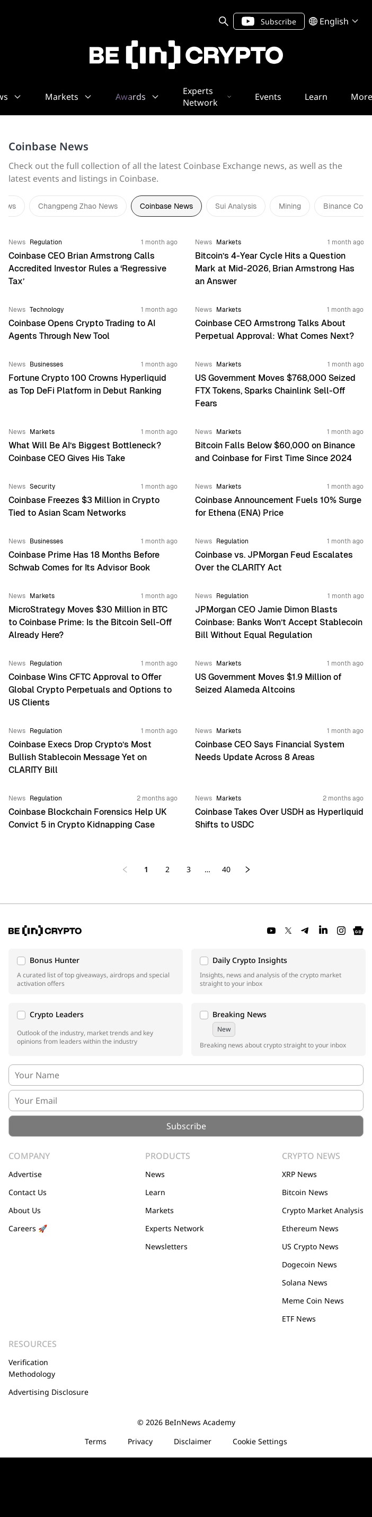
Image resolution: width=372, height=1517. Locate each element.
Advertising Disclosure (48, 1392)
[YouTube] (271, 930)
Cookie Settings (260, 1441)
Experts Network (174, 1228)
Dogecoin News (309, 1264)
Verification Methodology (31, 1368)
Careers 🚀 (27, 1228)
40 (226, 869)
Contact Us (27, 1192)
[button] (95, 971)
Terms (96, 1441)
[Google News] (358, 930)
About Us (24, 1210)
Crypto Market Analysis (323, 1210)
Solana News (304, 1282)
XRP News (299, 1174)
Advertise (25, 1174)
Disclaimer (192, 1441)
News (155, 1174)
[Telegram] (305, 930)
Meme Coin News (313, 1301)
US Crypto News (310, 1246)
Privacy (140, 1441)
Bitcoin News (305, 1192)
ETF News (299, 1319)
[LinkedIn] (323, 930)
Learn (155, 1192)
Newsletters (166, 1246)
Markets (159, 1210)
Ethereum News (310, 1228)
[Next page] (247, 869)
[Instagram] (341, 930)
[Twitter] (288, 930)
